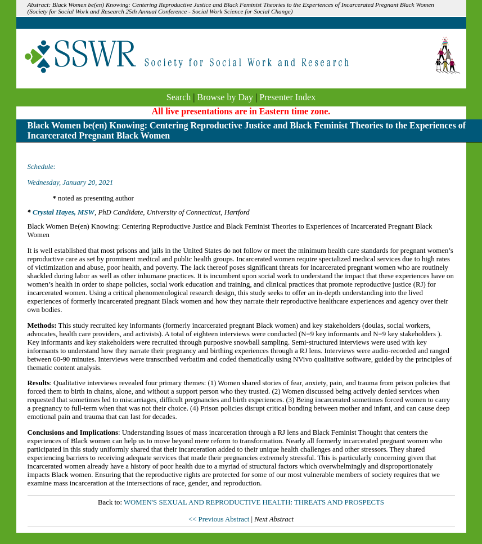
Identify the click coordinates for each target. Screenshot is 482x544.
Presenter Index (287, 97)
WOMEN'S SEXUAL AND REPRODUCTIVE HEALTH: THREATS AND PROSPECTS (254, 502)
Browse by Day (225, 97)
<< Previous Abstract (219, 519)
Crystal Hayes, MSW (63, 212)
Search (178, 97)
